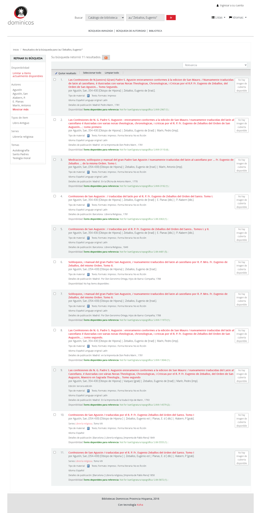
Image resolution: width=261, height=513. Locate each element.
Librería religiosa (23, 136)
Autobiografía (21, 150)
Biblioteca (155, 30)
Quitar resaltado (65, 73)
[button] (218, 17)
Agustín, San (20, 93)
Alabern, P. (19, 97)
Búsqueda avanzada (100, 30)
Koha (140, 504)
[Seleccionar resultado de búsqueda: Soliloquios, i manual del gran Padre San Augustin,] (54, 262)
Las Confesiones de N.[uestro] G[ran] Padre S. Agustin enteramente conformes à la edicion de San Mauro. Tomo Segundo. (151, 83)
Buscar (79, 17)
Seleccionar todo (92, 72)
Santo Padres (21, 154)
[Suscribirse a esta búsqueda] (106, 57)
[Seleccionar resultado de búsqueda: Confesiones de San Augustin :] (54, 196)
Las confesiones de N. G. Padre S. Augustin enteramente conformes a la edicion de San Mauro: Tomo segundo (151, 373)
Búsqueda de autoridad (131, 30)
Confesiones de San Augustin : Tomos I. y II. (138, 229)
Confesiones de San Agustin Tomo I (131, 415)
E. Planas (18, 101)
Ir (171, 17)
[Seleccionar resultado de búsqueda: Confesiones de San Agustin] (54, 414)
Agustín (17, 90)
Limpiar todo (112, 72)
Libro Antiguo (21, 123)
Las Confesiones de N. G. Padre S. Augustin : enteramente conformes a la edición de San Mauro (151, 123)
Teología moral (22, 158)
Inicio (16, 49)
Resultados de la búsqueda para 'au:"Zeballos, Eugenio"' (53, 49)
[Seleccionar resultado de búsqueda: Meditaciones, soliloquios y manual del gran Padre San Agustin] (54, 159)
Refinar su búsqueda (28, 58)
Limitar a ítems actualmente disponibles (28, 74)
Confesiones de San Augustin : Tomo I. (140, 196)
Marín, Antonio (22, 105)
